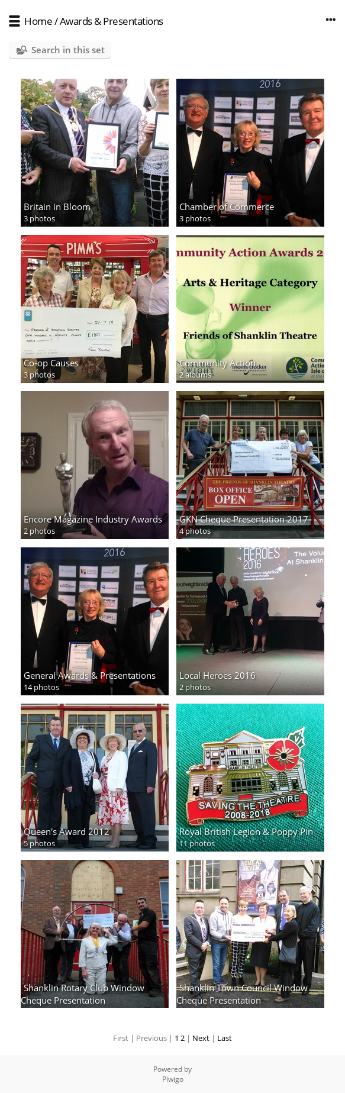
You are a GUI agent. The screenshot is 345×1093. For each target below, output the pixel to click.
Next (200, 1038)
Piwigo (172, 1079)
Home (38, 21)
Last (224, 1038)
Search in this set (68, 50)
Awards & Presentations (111, 21)
